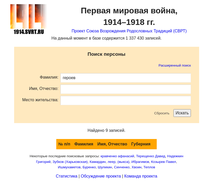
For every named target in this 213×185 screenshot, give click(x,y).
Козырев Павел (163, 162)
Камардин (98, 162)
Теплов (149, 167)
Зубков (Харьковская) (70, 162)
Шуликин (105, 167)
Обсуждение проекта (101, 176)
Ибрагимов (140, 162)
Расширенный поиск (175, 65)
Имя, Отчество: (43, 88)
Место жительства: (40, 100)
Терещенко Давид (150, 156)
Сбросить (161, 113)
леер (112, 162)
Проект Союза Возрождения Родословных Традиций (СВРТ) (129, 31)
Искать (182, 113)
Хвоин (137, 167)
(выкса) (123, 162)
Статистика (66, 176)
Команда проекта (140, 176)
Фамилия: (49, 77)
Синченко (122, 167)
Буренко (89, 167)
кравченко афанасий (117, 156)
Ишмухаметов (69, 167)
